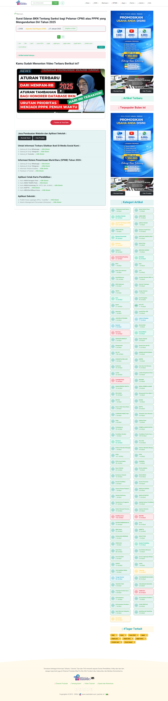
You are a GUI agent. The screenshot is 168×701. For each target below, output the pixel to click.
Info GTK (136, 305)
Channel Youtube (61, 683)
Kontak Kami (25, 138)
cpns (31, 43)
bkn (25, 43)
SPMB (114, 3)
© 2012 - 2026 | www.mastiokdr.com (82, 694)
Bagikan (101, 47)
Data (87, 3)
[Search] (41, 3)
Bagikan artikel (70, 28)
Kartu (131, 3)
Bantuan (104, 3)
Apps (123, 3)
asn (19, 43)
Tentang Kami (75, 683)
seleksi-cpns (88, 43)
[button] (62, 3)
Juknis (141, 3)
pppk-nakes (66, 43)
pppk (48, 43)
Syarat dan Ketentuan (105, 683)
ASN (95, 3)
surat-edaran (22, 47)
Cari (55, 3)
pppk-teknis (77, 43)
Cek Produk (40, 138)
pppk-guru (56, 43)
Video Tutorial (89, 683)
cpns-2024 (39, 43)
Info (149, 3)
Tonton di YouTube (61, 122)
